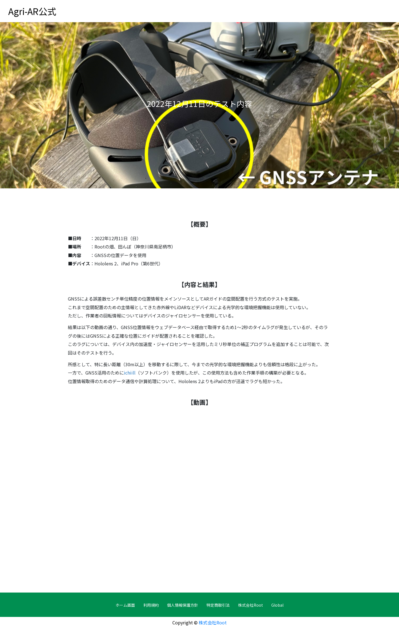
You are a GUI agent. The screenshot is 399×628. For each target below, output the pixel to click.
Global (277, 605)
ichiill (129, 372)
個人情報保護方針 (182, 605)
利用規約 (151, 605)
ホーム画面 (125, 605)
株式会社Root (250, 605)
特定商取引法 (218, 605)
